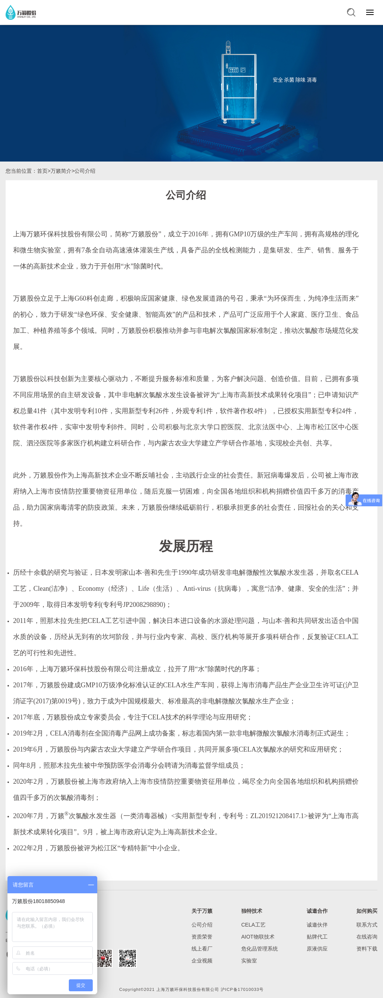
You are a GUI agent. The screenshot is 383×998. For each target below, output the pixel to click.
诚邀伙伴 (317, 925)
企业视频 (202, 961)
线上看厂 (202, 949)
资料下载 (366, 949)
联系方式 (366, 925)
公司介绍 (202, 925)
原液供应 (317, 949)
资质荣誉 (202, 937)
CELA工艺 (253, 925)
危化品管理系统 (259, 949)
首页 (42, 171)
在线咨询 (366, 937)
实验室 (249, 961)
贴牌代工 (317, 937)
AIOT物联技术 (258, 937)
